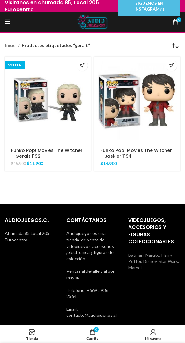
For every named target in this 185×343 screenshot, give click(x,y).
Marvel (135, 267)
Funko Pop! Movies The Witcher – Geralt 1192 (47, 153)
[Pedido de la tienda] (175, 45)
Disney (150, 261)
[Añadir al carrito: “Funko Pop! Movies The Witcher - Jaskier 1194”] (171, 65)
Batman (136, 255)
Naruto (152, 255)
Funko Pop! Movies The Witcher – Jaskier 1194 (136, 153)
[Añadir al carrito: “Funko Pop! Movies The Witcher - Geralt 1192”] (82, 65)
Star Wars (168, 261)
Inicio (11, 45)
